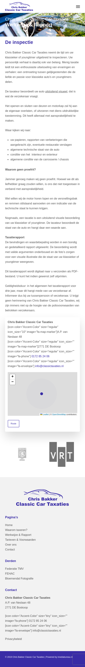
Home (9, 525)
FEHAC (10, 573)
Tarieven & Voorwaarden (20, 539)
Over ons (11, 544)
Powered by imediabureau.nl (59, 657)
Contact (10, 549)
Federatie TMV (14, 568)
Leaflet (44, 414)
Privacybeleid (13, 638)
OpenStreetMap (59, 414)
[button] (78, 6)
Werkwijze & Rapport (18, 534)
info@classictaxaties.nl (49, 366)
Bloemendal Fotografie (19, 578)
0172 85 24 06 (40, 356)
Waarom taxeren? (16, 529)
